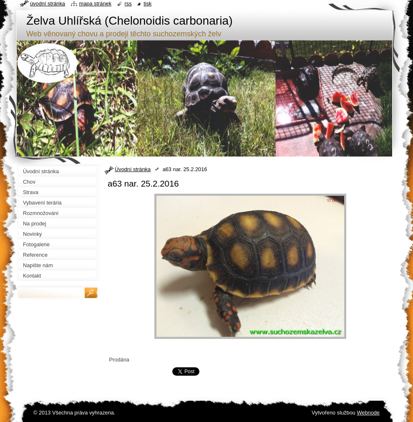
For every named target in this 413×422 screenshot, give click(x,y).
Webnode (368, 412)
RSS (128, 3)
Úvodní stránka (133, 169)
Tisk (147, 3)
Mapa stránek (95, 3)
